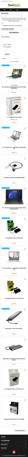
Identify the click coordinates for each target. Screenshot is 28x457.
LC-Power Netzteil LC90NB (14, 117)
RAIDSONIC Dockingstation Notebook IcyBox (14, 359)
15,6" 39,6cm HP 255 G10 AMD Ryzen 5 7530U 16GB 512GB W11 (14, 208)
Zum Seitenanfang (20, 430)
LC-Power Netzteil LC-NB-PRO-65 (14, 298)
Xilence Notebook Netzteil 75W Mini (14, 419)
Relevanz (9, 59)
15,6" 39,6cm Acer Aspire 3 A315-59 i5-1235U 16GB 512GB (14, 87)
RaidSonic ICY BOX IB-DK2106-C (14, 328)
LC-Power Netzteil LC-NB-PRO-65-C (14, 389)
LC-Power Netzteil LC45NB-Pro (14, 238)
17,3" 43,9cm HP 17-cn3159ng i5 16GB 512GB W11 (14, 148)
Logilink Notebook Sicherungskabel (14, 177)
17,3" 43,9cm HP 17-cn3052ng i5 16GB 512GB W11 (14, 268)
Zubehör (7, 54)
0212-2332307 (9, 1)
